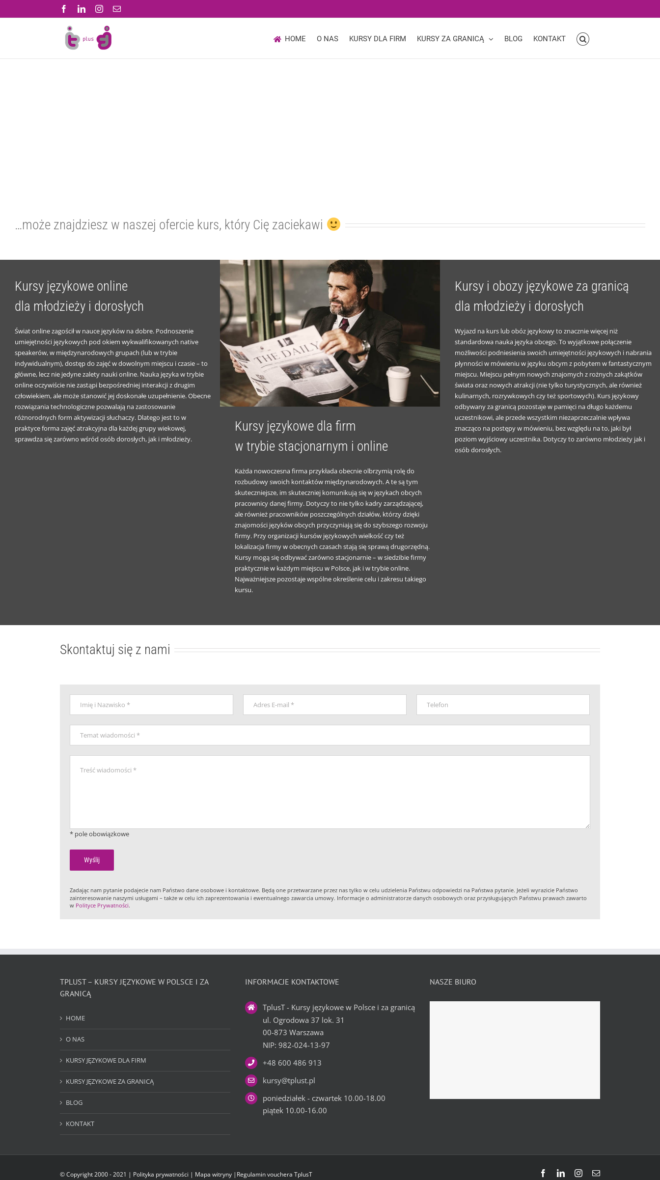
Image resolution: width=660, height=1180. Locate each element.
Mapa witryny (214, 1174)
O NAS (75, 1039)
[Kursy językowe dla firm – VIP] (330, 262)
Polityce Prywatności (102, 905)
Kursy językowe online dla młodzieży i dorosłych (79, 296)
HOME (75, 1018)
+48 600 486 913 (292, 1063)
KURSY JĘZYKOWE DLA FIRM (106, 1060)
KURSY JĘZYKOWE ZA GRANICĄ (110, 1081)
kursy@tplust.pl (289, 1080)
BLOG (74, 1102)
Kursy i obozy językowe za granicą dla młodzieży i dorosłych (542, 296)
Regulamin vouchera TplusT (274, 1174)
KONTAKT (80, 1123)
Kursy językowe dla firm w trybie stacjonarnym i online (311, 436)
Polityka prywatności (161, 1174)
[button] (583, 38)
